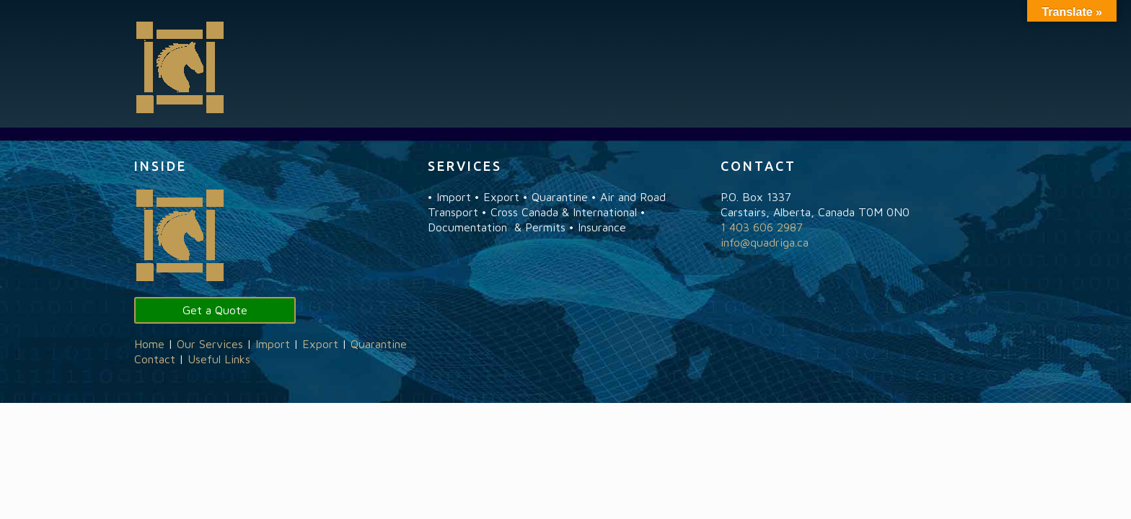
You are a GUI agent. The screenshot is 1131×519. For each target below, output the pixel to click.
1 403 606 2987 (762, 227)
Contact (154, 358)
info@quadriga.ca (765, 242)
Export (320, 343)
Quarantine (379, 343)
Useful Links (219, 358)
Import (272, 343)
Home (149, 343)
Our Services (210, 343)
